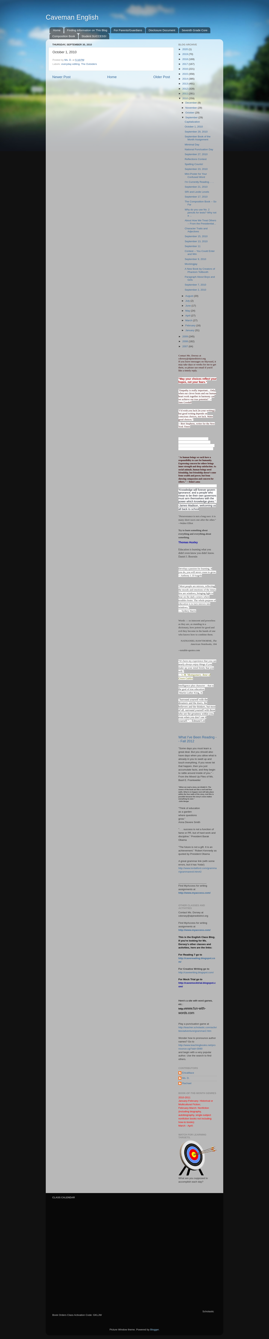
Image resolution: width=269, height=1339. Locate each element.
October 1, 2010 (194, 126)
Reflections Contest (196, 159)
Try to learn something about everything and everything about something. (194, 534)
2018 (185, 59)
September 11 (193, 246)
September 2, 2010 (195, 289)
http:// (181, 1008)
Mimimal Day (192, 144)
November (191, 107)
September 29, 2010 (196, 131)
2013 (185, 83)
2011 (185, 93)
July (188, 300)
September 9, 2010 (195, 259)
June (188, 305)
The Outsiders (89, 64)
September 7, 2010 (195, 284)
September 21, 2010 (196, 186)
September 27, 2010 (196, 154)
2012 (185, 88)
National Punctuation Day (199, 149)
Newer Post (61, 77)
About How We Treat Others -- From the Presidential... (200, 222)
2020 (185, 49)
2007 (185, 346)
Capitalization (192, 121)
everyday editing (70, 64)
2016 (185, 68)
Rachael (186, 1083)
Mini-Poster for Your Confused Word (196, 175)
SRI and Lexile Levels (197, 191)
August (189, 296)
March (189, 320)
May (188, 310)
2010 (185, 98)
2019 (185, 54)
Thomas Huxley (188, 542)
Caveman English (72, 17)
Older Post (161, 77)
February (190, 325)
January (190, 330)
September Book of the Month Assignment (198, 138)
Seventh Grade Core (195, 30)
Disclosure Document (162, 30)
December (191, 102)
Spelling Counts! (194, 164)
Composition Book (63, 36)
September (191, 117)
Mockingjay (191, 264)
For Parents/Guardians (128, 30)
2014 (185, 78)
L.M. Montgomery (191, 675)
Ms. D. (185, 1078)
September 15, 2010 (196, 236)
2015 (185, 74)
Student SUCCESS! (93, 36)
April (188, 315)
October (190, 112)
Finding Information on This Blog (87, 30)
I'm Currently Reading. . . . (199, 182)
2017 (185, 64)
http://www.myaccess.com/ (194, 892)
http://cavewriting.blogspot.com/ (196, 972)
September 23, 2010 (196, 169)
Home (57, 30)
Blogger (154, 1329)
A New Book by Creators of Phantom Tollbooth (200, 270)
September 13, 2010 (196, 241)
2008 (185, 341)
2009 (185, 336)
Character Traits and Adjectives (196, 230)
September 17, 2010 (196, 196)
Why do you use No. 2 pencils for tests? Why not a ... (201, 212)
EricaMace (188, 1072)
